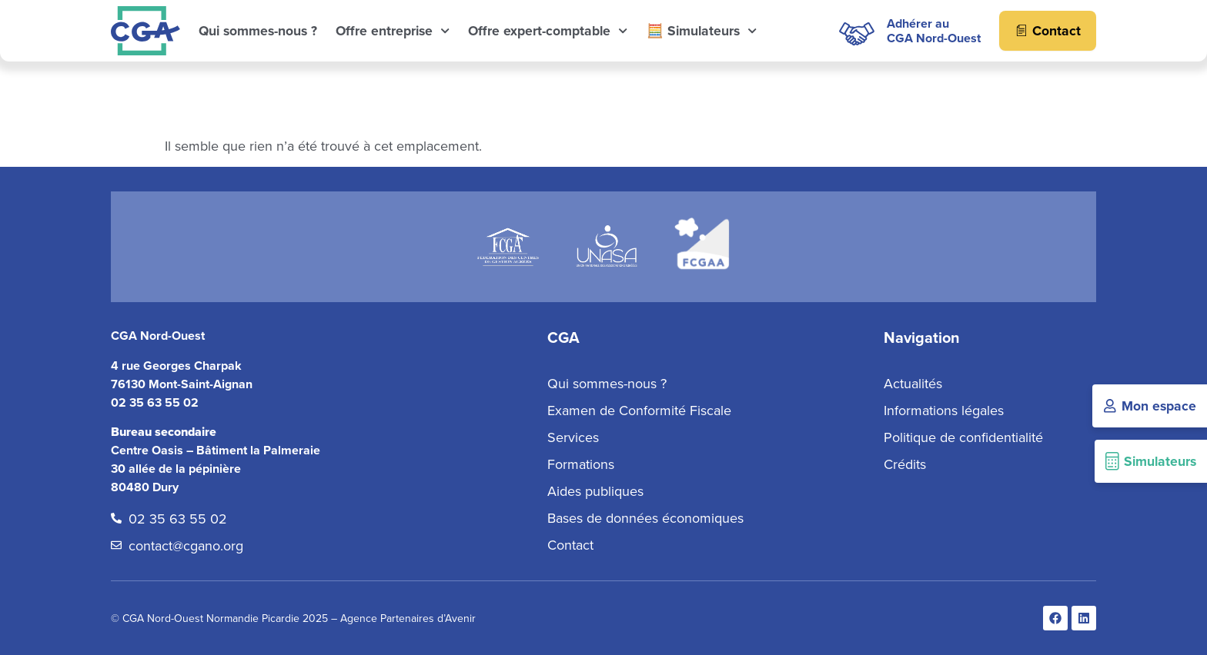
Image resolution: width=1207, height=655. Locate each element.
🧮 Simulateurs (702, 30)
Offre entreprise (393, 30)
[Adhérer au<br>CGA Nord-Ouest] (856, 31)
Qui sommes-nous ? (258, 30)
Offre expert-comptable (547, 30)
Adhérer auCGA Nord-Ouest (934, 31)
